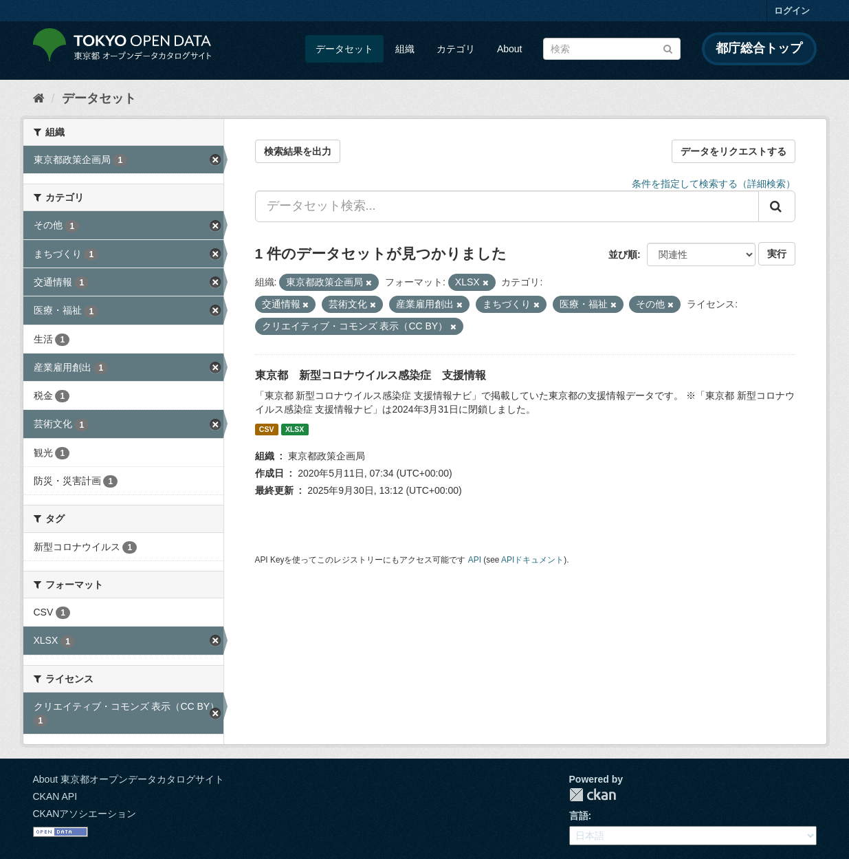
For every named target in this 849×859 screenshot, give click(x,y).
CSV (266, 429)
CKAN (592, 794)
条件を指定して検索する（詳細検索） (713, 183)
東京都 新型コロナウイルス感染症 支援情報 (370, 375)
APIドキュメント (532, 560)
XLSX (294, 429)
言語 (578, 815)
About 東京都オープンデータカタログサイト (128, 779)
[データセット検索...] (507, 206)
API (474, 560)
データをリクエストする (733, 151)
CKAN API (55, 796)
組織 (405, 48)
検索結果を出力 (297, 151)
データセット (344, 48)
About (509, 48)
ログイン (792, 11)
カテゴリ (456, 48)
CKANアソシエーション (85, 813)
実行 (776, 253)
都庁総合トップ (759, 48)
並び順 (622, 254)
